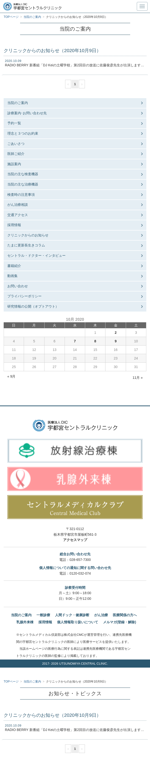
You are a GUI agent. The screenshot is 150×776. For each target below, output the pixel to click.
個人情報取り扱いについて (77, 622)
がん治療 (101, 615)
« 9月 (11, 376)
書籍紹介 (14, 266)
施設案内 (14, 164)
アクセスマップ (75, 540)
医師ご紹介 (15, 154)
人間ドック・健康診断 (72, 615)
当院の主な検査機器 (22, 174)
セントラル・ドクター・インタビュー (36, 255)
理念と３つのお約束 (22, 133)
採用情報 (14, 225)
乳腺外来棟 (25, 622)
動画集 (12, 276)
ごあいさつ (15, 144)
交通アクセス (17, 215)
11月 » (138, 378)
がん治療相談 (17, 205)
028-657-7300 (80, 560)
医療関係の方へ (125, 615)
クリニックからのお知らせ (27, 235)
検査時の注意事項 (21, 195)
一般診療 (43, 615)
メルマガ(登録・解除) (119, 622)
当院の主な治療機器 (22, 184)
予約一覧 (14, 123)
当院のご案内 (17, 103)
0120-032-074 (80, 573)
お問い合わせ (17, 286)
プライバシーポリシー (24, 296)
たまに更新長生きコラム (26, 245)
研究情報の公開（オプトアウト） (33, 306)
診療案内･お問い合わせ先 (27, 113)
